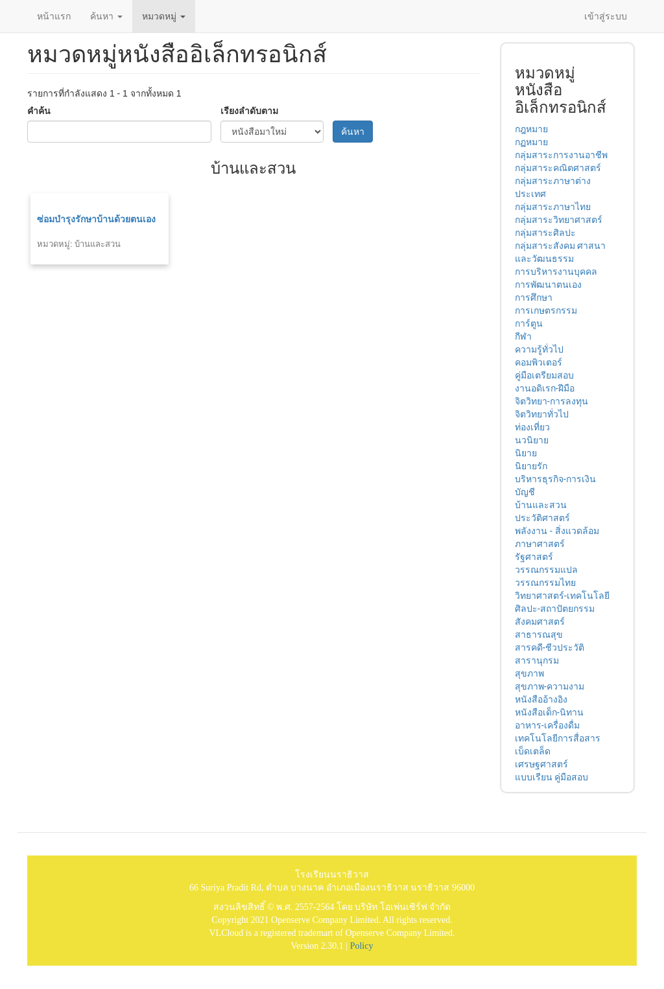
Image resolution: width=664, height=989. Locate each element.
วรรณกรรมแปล (546, 569)
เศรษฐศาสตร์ (541, 764)
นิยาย (526, 453)
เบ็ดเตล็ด (533, 751)
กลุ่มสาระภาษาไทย (553, 207)
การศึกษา (533, 297)
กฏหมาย (531, 142)
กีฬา (523, 336)
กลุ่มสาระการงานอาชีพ (561, 155)
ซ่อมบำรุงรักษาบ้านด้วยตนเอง (96, 219)
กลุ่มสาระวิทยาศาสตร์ (558, 220)
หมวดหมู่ (163, 16)
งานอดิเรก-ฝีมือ (545, 388)
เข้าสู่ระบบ (605, 16)
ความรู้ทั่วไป (539, 349)
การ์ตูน (529, 323)
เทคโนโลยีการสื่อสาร (557, 738)
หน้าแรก (54, 16)
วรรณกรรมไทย (545, 582)
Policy (362, 946)
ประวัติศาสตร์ (542, 518)
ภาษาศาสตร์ (540, 544)
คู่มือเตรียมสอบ (544, 375)
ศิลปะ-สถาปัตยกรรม (555, 608)
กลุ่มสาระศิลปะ (545, 232)
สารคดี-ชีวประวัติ (550, 647)
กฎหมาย (531, 129)
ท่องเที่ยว (532, 427)
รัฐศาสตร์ (534, 557)
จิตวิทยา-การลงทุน (552, 401)
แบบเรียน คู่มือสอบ (552, 777)
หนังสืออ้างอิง (541, 699)
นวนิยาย (532, 440)
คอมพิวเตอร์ (538, 362)
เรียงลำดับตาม (249, 111)
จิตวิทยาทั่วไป (542, 414)
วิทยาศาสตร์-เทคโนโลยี (562, 595)
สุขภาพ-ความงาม (550, 686)
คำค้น (39, 111)
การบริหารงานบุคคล (556, 271)
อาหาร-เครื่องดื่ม (547, 725)
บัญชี (525, 492)
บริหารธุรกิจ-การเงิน (556, 479)
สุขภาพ (529, 673)
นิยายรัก (531, 466)
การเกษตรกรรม (546, 310)
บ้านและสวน (541, 505)
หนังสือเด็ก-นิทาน (549, 712)
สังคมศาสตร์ (540, 621)
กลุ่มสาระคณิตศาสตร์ (558, 168)
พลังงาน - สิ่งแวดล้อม (557, 531)
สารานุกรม (537, 660)
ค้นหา (106, 16)
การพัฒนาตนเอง (548, 284)
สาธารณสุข (539, 634)
